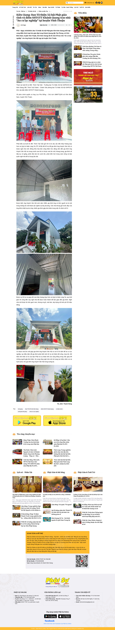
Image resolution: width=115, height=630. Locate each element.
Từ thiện (57, 7)
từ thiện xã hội (59, 409)
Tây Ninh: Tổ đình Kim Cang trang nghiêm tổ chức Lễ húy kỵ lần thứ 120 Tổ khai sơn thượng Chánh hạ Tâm (26, 496)
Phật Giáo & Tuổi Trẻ (86, 472)
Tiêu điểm (82, 13)
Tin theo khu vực (89, 2)
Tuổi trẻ (82, 7)
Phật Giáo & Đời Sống (56, 472)
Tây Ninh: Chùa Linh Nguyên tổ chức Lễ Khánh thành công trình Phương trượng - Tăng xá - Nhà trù (31, 454)
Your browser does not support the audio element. (59, 25)
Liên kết (29, 7)
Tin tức (35, 7)
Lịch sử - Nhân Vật (24, 472)
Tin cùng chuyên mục (26, 434)
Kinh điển (87, 7)
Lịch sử (76, 7)
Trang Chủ (15, 7)
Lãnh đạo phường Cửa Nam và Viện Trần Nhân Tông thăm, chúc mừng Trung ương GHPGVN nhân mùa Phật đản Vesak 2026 (91, 50)
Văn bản (44, 7)
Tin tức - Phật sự (20, 11)
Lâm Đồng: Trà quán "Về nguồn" (62, 504)
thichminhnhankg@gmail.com (87, 602)
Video (39, 7)
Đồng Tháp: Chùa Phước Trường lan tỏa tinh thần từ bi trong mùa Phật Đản (31, 442)
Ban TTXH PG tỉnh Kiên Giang (31, 409)
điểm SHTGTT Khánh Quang (47, 409)
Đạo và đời (51, 7)
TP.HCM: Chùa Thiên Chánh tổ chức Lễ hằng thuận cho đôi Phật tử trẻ (92, 522)
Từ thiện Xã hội (32, 11)
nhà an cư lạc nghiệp (34, 411)
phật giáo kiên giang (22, 411)
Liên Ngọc (23, 25)
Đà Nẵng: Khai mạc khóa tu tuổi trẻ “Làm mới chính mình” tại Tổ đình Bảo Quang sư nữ (92, 506)
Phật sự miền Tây (43, 11)
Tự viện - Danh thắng (67, 7)
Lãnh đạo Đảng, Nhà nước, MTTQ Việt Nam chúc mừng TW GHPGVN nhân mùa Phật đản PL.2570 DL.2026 (31, 464)
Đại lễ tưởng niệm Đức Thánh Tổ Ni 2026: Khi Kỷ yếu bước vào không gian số (62, 512)
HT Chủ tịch (22, 7)
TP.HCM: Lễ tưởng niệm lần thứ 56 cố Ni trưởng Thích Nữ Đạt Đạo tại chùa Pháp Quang (31, 524)
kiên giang (20, 409)
